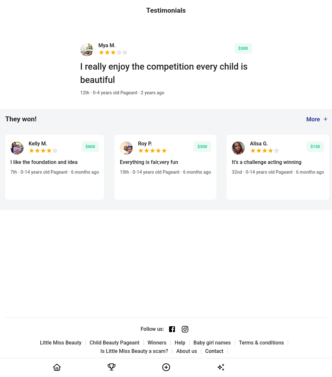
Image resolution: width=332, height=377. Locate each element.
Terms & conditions (261, 342)
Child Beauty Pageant (114, 342)
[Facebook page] (172, 329)
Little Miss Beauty (61, 342)
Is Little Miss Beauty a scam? (134, 351)
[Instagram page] (185, 329)
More (317, 119)
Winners (157, 342)
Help (180, 342)
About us (186, 351)
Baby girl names (212, 342)
